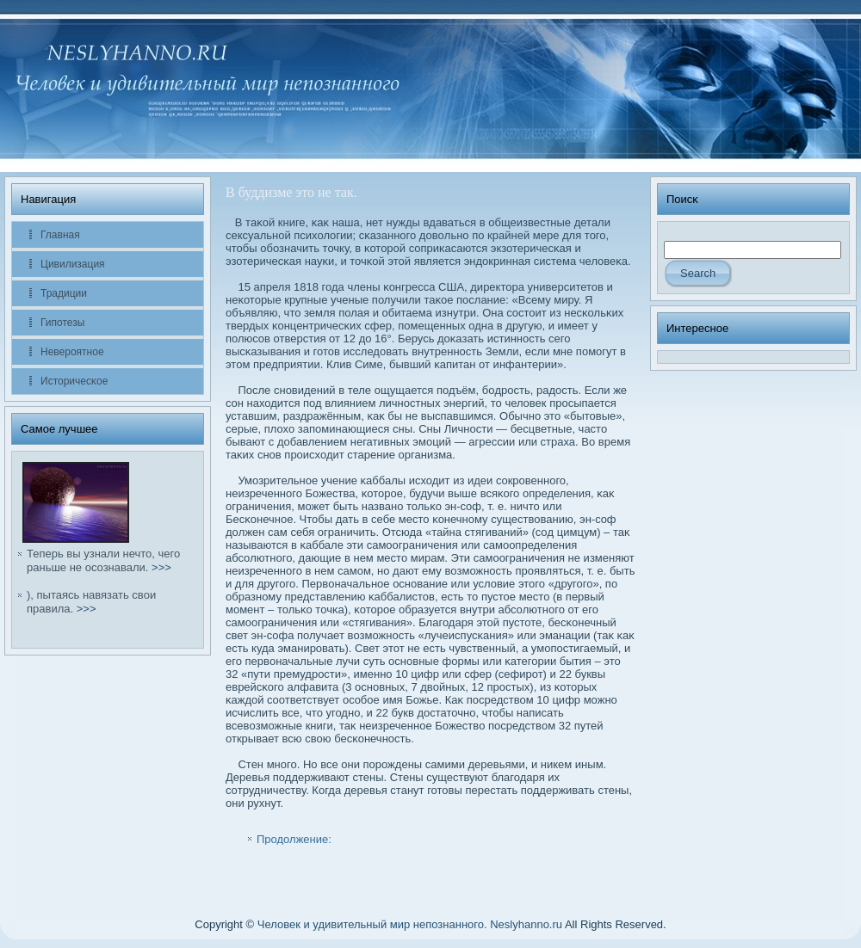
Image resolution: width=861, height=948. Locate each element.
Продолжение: (294, 839)
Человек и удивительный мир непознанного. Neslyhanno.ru (409, 924)
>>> (161, 567)
